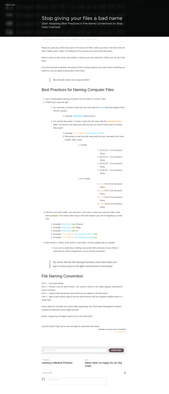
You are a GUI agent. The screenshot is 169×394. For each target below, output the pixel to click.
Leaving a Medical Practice (57, 359)
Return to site (9, 5)
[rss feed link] (126, 370)
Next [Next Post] (88, 356)
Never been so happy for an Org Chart (104, 361)
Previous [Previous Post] (45, 356)
